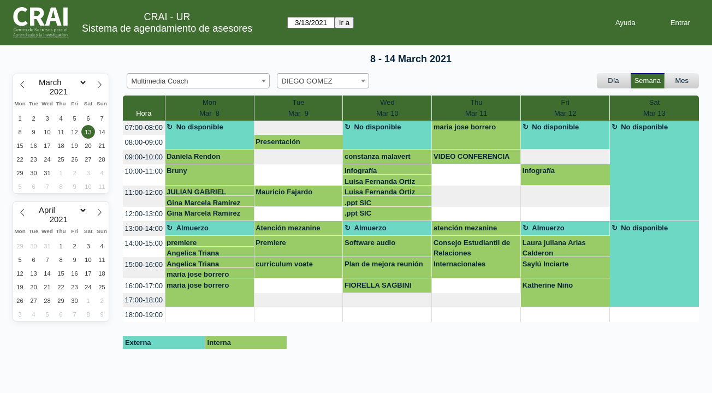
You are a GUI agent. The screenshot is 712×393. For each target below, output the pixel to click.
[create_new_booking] (298, 128)
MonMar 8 (209, 107)
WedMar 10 (387, 107)
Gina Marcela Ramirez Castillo (203, 203)
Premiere (271, 243)
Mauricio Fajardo (284, 192)
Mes (682, 80)
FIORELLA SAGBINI (378, 285)
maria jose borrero (465, 127)
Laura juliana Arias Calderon (554, 248)
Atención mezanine (288, 228)
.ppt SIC (358, 203)
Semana (647, 80)
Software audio (370, 243)
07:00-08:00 (144, 127)
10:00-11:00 (144, 171)
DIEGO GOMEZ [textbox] (307, 81)
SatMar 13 (654, 107)
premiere (182, 243)
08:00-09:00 (144, 142)
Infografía (361, 170)
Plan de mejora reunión (384, 264)
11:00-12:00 (144, 192)
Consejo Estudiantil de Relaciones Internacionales (472, 253)
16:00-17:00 (144, 286)
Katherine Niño (548, 285)
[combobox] (198, 80)
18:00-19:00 (144, 315)
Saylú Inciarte (546, 264)
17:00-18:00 (144, 300)
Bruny (177, 170)
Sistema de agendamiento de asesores (167, 28)
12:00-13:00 (144, 214)
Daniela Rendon (193, 156)
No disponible (199, 127)
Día (613, 80)
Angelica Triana (193, 253)
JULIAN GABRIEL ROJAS (196, 192)
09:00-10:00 (144, 157)
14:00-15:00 (144, 243)
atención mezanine (465, 228)
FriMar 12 (565, 107)
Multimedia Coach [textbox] (160, 81)
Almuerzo (192, 228)
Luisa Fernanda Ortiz (380, 181)
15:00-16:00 (144, 264)
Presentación (278, 142)
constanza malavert (378, 156)
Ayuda (625, 23)
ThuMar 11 (476, 107)
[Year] (61, 91)
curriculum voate (284, 264)
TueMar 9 (298, 107)
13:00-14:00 (144, 228)
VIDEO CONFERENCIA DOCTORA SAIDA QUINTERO (471, 158)
